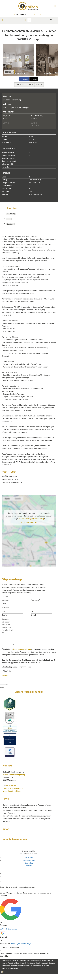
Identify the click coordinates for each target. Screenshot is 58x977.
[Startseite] (29, 6)
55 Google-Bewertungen (9, 929)
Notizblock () (20, 84)
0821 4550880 (21, 14)
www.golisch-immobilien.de (12, 791)
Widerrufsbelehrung (29, 860)
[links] (25, 20)
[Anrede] (12, 596)
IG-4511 (6, 118)
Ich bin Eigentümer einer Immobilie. (16, 667)
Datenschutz (29, 863)
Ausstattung (11, 214)
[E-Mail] (41, 615)
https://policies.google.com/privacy (31, 519)
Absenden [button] (5, 675)
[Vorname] (12, 600)
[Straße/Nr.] (12, 607)
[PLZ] (12, 611)
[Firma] (12, 603)
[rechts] (32, 20)
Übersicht (6, 20)
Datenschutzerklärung (22, 649)
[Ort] (41, 611)
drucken (39, 84)
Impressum (29, 857)
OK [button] (3, 972)
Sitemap (29, 866)
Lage (8, 219)
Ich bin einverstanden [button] (29, 522)
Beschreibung (12, 208)
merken (30, 84)
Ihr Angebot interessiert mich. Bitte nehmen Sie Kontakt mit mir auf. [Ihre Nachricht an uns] (8, 631)
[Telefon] (12, 615)
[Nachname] (41, 600)
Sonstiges (10, 224)
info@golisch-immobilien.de (12, 482)
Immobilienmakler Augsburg (14, 775)
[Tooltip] (0, 889)
